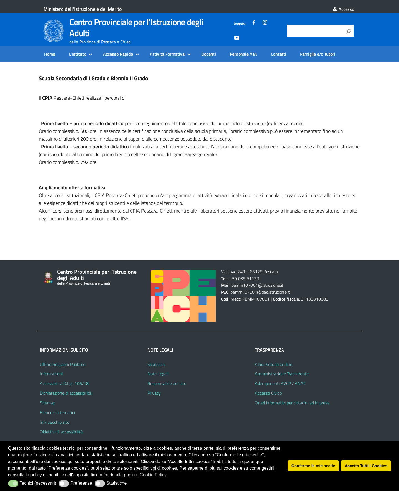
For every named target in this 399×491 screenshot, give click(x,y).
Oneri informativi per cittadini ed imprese (292, 402)
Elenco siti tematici (57, 412)
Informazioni (51, 373)
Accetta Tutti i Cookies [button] (366, 466)
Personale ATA (243, 54)
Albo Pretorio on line (273, 364)
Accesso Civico (268, 393)
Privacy (154, 393)
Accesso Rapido (118, 54)
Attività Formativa (167, 54)
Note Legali (157, 373)
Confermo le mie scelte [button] (313, 466)
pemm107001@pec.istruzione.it (260, 292)
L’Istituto (77, 54)
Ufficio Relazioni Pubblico (62, 364)
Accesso (343, 9)
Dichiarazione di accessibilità (65, 393)
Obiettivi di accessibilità (61, 431)
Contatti (278, 54)
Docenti (208, 54)
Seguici (239, 23)
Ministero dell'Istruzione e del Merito (83, 9)
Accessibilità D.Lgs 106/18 (64, 383)
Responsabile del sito (166, 383)
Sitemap (47, 402)
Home (49, 54)
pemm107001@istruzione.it (258, 285)
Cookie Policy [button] (153, 474)
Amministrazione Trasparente (282, 373)
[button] (13, 483)
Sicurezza (156, 364)
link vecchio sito (54, 422)
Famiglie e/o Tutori (317, 54)
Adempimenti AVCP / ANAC (280, 383)
